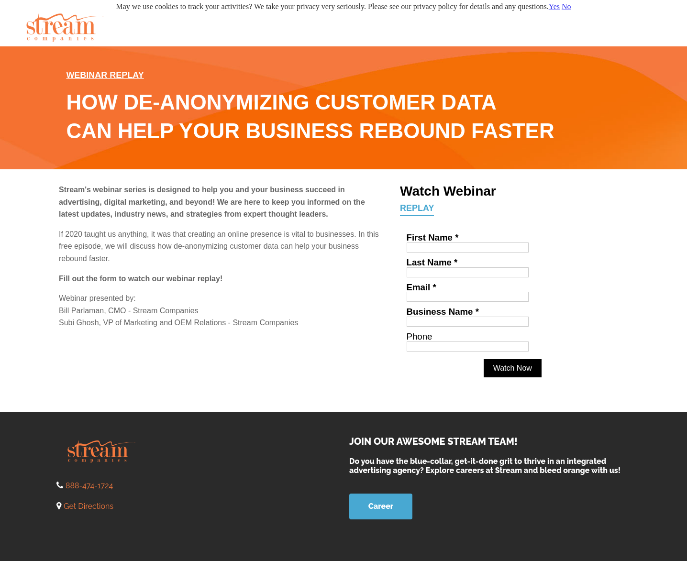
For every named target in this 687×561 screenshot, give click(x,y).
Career (380, 506)
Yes (554, 6)
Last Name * (432, 262)
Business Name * (443, 312)
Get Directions (88, 506)
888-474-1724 (89, 485)
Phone (419, 336)
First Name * (433, 237)
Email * (421, 287)
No (566, 6)
